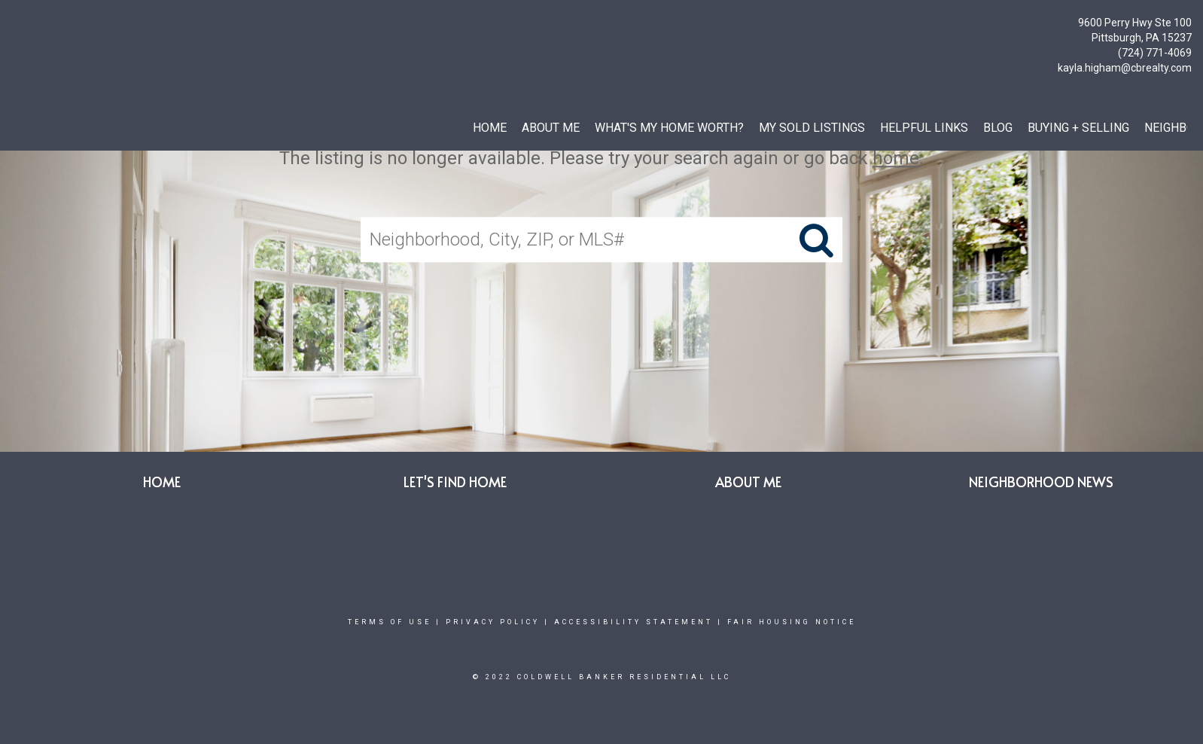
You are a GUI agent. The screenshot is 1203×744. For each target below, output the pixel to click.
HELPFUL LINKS (924, 127)
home (896, 158)
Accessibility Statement (633, 622)
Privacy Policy (493, 622)
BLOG (998, 127)
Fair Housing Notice (791, 622)
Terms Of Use (389, 622)
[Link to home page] (15, 27)
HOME (490, 127)
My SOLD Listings (812, 127)
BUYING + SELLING (1078, 127)
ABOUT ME (551, 127)
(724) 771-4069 (1155, 53)
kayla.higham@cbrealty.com (1125, 68)
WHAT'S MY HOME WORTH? (669, 127)
